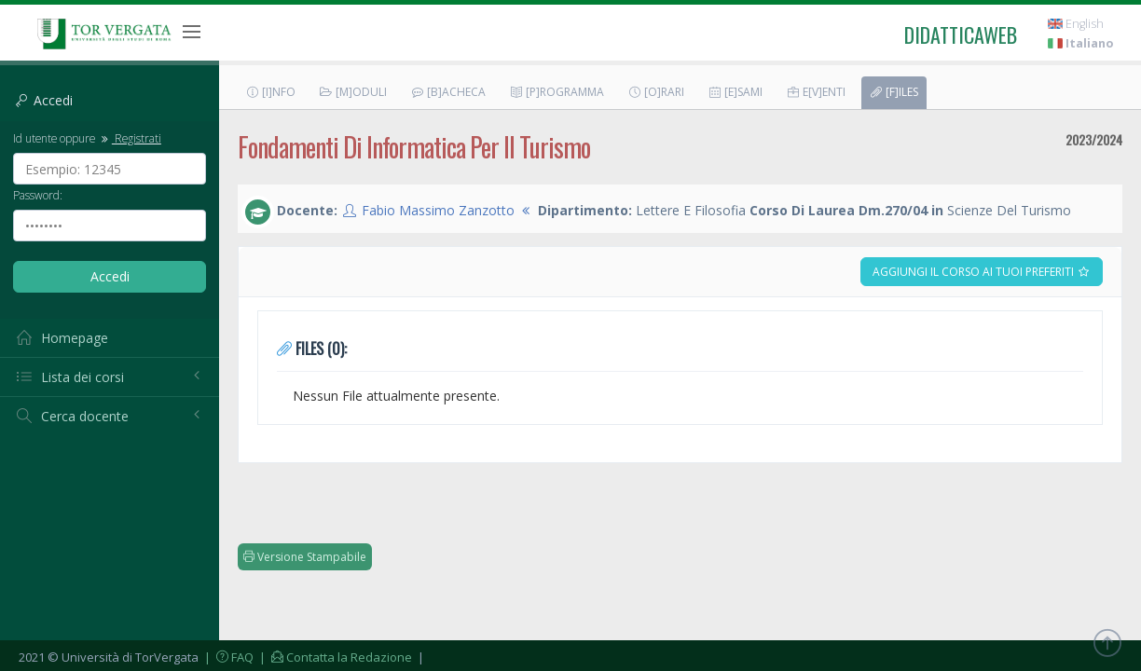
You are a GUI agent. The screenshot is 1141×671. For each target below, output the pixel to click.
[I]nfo (270, 92)
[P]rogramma (556, 92)
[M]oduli (353, 92)
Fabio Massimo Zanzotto (438, 210)
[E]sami (735, 92)
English (1076, 24)
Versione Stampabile (304, 557)
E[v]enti (815, 92)
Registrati (129, 137)
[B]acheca (448, 92)
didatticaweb (960, 34)
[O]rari (655, 92)
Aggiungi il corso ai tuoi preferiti (982, 272)
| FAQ (227, 657)
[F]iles (893, 92)
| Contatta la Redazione (334, 657)
